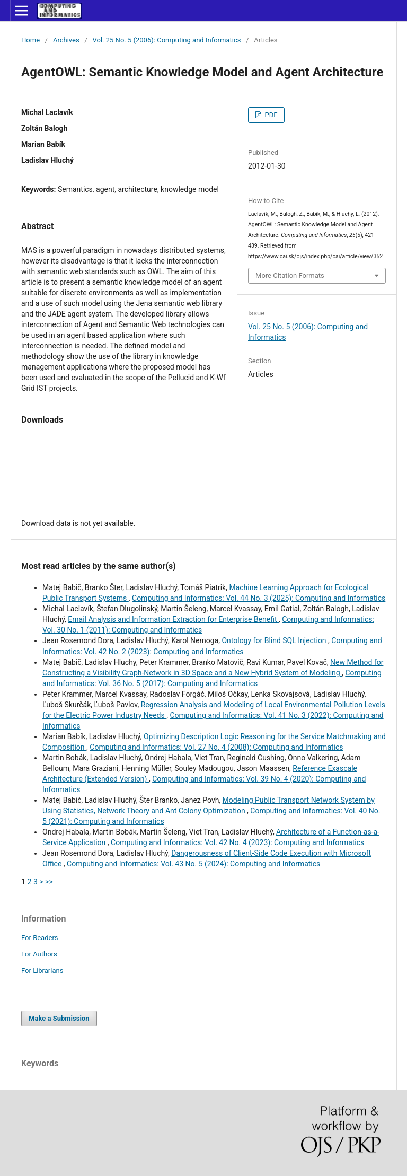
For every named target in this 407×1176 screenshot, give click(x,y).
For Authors (39, 954)
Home (30, 40)
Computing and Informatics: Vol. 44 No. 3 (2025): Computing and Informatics (258, 598)
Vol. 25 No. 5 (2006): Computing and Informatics (167, 40)
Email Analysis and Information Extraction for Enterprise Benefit (173, 619)
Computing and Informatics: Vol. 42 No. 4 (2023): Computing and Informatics (237, 842)
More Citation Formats (289, 275)
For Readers (39, 938)
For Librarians (42, 971)
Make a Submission (59, 1018)
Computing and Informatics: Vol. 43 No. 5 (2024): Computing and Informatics (193, 863)
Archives (66, 40)
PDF (270, 115)
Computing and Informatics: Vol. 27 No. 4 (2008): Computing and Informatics (216, 747)
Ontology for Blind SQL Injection (275, 640)
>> (49, 881)
